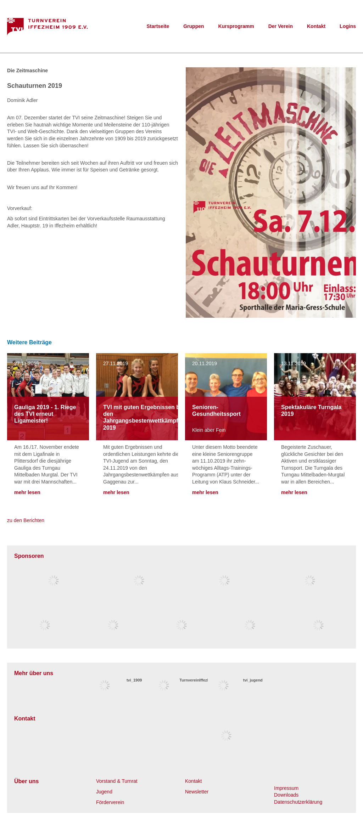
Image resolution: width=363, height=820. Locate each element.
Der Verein (280, 26)
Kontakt (316, 26)
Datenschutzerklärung (298, 802)
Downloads (286, 795)
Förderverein (110, 802)
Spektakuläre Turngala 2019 (311, 410)
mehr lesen (27, 492)
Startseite (157, 26)
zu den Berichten (25, 520)
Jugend (104, 791)
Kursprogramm (236, 26)
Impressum (286, 788)
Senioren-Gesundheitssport (216, 410)
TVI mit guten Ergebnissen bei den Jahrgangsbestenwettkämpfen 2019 (144, 417)
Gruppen (193, 26)
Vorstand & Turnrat (117, 781)
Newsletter (196, 791)
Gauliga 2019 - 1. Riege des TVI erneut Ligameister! (45, 414)
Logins (348, 26)
